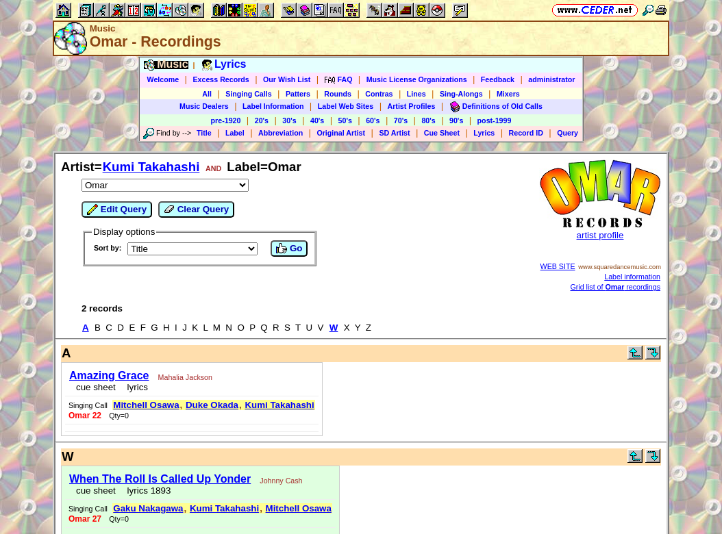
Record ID (526, 133)
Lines (416, 94)
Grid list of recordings (616, 287)
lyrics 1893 (146, 490)
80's (428, 120)
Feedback (497, 79)
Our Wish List (286, 79)
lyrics (135, 387)
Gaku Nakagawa (148, 508)
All (207, 94)
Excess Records (220, 79)
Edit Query (117, 209)
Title (204, 133)
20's (262, 120)
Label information (632, 276)
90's (456, 120)
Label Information (272, 106)
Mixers (508, 94)
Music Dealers (204, 106)
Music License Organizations (416, 79)
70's (401, 120)
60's (372, 120)
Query (567, 133)
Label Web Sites (346, 106)
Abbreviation (280, 133)
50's (345, 120)
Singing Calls (248, 94)
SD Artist (394, 133)
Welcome (163, 79)
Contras (379, 94)
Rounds (337, 94)
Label (235, 133)
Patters (298, 94)
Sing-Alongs (461, 94)
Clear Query (196, 209)
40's (317, 120)
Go (289, 248)
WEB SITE (557, 266)
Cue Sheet (442, 133)
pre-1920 (226, 120)
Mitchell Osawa (146, 405)
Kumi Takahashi (151, 167)
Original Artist (340, 133)
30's (289, 120)
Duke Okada (212, 405)
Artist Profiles (412, 106)
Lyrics (484, 133)
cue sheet (96, 387)
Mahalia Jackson (185, 377)
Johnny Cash (281, 480)
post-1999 (494, 120)
